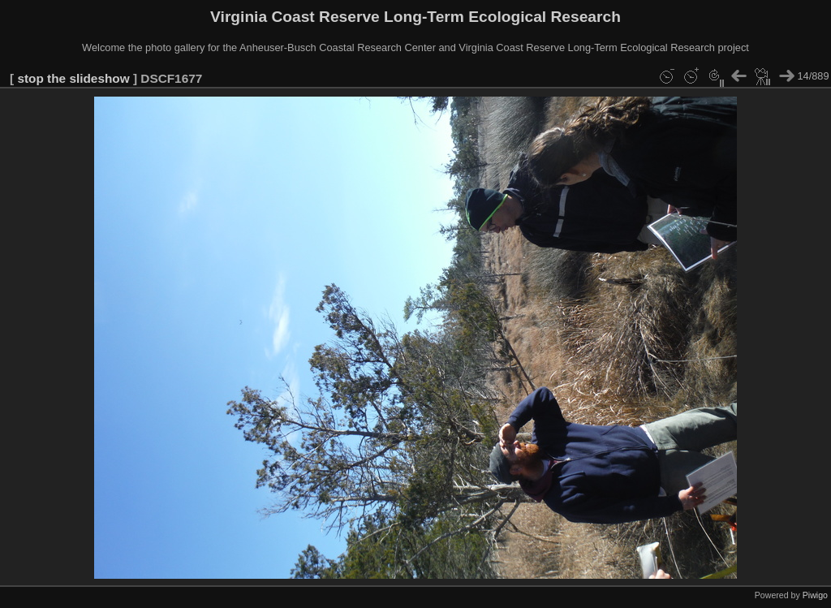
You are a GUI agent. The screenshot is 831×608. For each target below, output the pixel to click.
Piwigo (815, 595)
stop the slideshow (73, 78)
